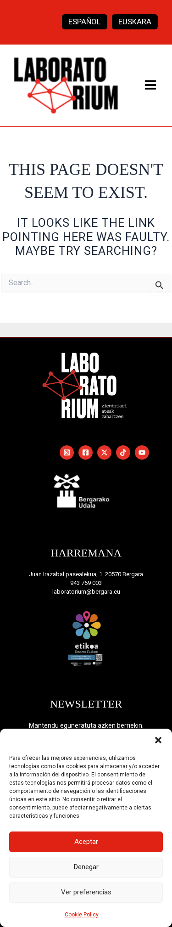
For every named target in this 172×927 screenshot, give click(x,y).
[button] (158, 740)
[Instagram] (67, 452)
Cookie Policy (82, 914)
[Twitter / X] (104, 452)
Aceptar (86, 841)
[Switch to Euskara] (135, 21)
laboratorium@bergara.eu (86, 591)
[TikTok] (123, 452)
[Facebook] (85, 452)
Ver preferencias (86, 892)
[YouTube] (142, 452)
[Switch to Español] (84, 21)
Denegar (86, 867)
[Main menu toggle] (151, 85)
